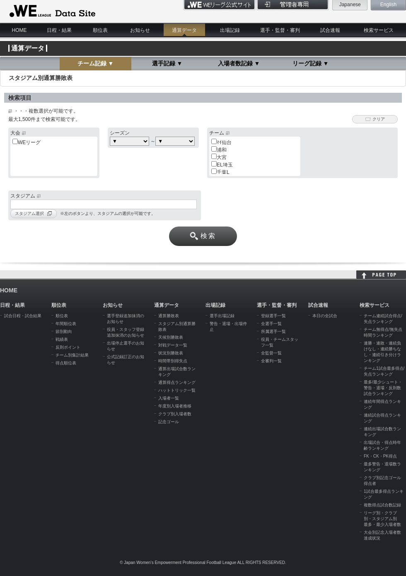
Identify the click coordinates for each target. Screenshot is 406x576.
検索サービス (379, 30)
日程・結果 (59, 30)
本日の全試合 (324, 315)
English (388, 4)
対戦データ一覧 (172, 345)
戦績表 (62, 339)
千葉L (223, 172)
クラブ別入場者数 (174, 414)
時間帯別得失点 (172, 361)
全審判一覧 (271, 361)
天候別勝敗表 (170, 337)
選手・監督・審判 (280, 30)
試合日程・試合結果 (22, 315)
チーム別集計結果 (72, 355)
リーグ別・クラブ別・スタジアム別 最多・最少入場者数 (382, 519)
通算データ (184, 30)
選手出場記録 (222, 315)
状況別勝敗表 (170, 353)
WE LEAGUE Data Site (51, 11)
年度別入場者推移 (174, 406)
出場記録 (230, 30)
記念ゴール (168, 421)
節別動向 (64, 331)
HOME (19, 30)
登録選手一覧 (273, 315)
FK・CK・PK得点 (380, 456)
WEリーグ (29, 142)
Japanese (350, 4)
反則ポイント (68, 347)
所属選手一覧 (273, 331)
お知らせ (140, 30)
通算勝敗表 (168, 315)
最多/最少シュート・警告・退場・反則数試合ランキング (383, 388)
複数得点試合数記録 (382, 505)
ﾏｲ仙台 (224, 142)
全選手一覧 (271, 323)
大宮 (222, 157)
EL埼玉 (225, 165)
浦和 (222, 150)
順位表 (100, 30)
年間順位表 (66, 323)
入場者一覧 (168, 398)
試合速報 (330, 30)
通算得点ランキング (177, 382)
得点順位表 (66, 363)
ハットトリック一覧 (177, 390)
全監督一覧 (271, 353)
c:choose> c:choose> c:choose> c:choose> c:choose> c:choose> (175, 141)
